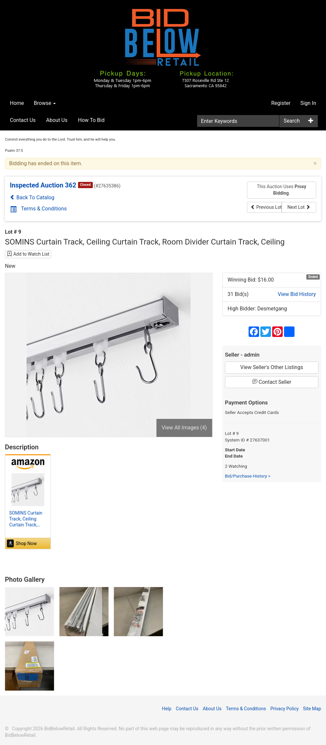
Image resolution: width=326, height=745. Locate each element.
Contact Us (23, 120)
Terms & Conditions (38, 209)
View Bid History (297, 294)
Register (281, 103)
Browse (45, 103)
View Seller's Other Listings (271, 367)
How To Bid (91, 120)
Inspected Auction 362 (43, 185)
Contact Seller (272, 382)
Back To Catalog (32, 197)
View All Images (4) (184, 427)
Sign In (308, 103)
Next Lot (298, 207)
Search (292, 121)
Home (17, 103)
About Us (57, 120)
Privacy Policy (284, 708)
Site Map (312, 708)
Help (167, 708)
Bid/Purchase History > (248, 476)
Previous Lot (266, 207)
